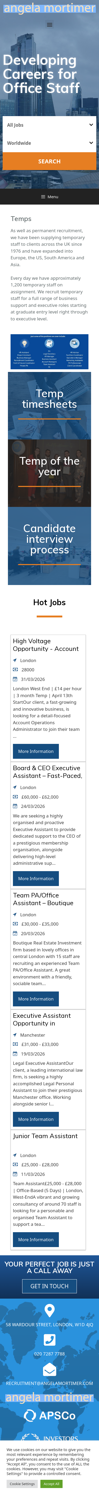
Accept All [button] (51, 1483)
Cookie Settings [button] (22, 1483)
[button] (49, 24)
